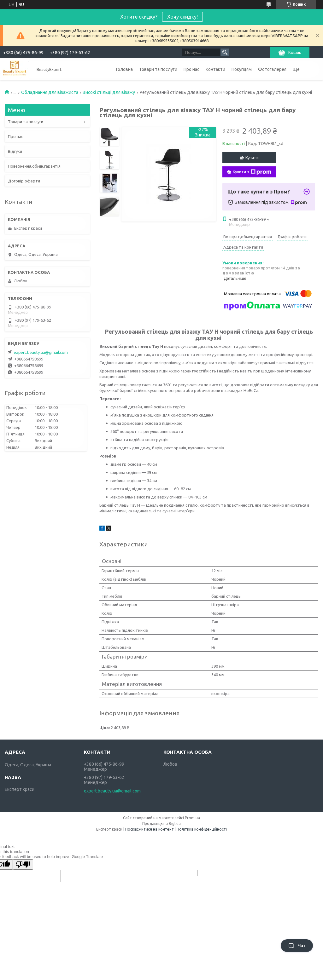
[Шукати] (224, 52)
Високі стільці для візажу (109, 92)
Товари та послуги (158, 69)
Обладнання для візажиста (49, 92)
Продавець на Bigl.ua (161, 823)
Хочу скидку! (182, 17)
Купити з (252, 172)
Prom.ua (192, 818)
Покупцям (242, 69)
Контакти (215, 69)
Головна (124, 69)
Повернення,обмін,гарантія (34, 166)
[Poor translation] (23, 864)
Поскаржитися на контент (149, 829)
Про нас (191, 69)
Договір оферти (24, 181)
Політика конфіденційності (202, 829)
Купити (252, 157)
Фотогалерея (272, 69)
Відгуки (15, 151)
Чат (296, 945)
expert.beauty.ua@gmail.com (41, 352)
